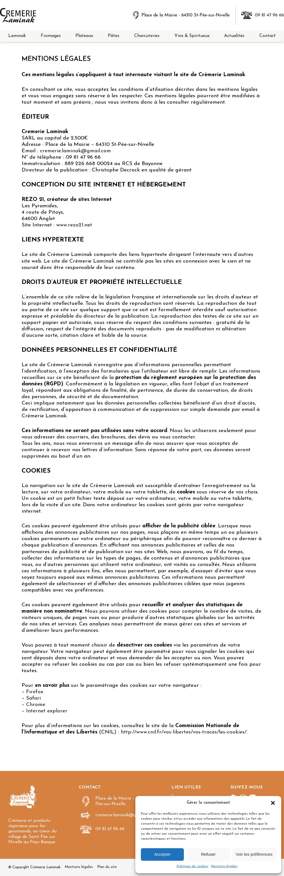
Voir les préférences (254, 854)
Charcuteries (146, 36)
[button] (273, 803)
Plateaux (84, 36)
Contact (267, 36)
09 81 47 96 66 (269, 15)
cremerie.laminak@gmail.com (75, 151)
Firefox (34, 692)
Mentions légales (224, 866)
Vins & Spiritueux (191, 36)
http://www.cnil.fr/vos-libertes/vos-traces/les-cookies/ (184, 732)
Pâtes (113, 36)
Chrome (35, 704)
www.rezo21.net (74, 225)
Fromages (51, 36)
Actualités (234, 36)
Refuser (208, 854)
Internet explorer (46, 711)
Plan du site (107, 867)
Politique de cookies (192, 866)
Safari (33, 698)
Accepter (162, 854)
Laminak (17, 36)
